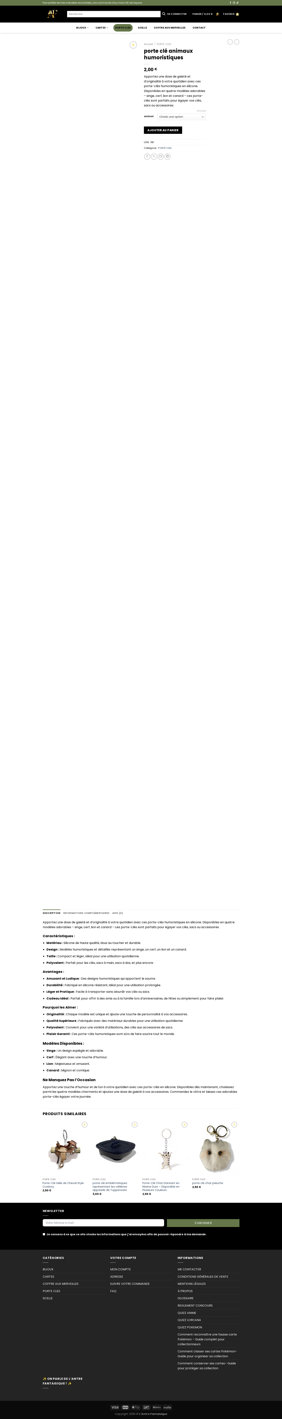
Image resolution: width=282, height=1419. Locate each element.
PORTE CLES (123, 27)
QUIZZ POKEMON (190, 1327)
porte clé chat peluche (207, 1183)
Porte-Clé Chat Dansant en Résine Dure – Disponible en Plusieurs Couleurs (161, 1186)
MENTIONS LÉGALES (192, 1284)
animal (148, 116)
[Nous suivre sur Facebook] (230, 3)
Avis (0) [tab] (117, 913)
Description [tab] (52, 913)
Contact (199, 27)
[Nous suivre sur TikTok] (237, 3)
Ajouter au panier (162, 130)
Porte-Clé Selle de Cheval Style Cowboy (63, 1184)
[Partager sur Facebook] (147, 157)
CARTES (102, 27)
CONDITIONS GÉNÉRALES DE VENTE (203, 1276)
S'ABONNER (203, 1223)
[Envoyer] (164, 14)
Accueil (148, 44)
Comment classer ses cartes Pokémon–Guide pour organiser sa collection (207, 1353)
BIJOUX (82, 27)
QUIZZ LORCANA (189, 1320)
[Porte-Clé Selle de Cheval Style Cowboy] (66, 1148)
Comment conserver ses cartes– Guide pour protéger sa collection (207, 1365)
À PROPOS (185, 1291)
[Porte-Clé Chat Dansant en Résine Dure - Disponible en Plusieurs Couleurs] (165, 1148)
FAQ (113, 1291)
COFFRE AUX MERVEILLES (170, 27)
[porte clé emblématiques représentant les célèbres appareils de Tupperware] (116, 1148)
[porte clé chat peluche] (215, 1148)
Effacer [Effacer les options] (201, 111)
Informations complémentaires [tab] (86, 913)
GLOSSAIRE (186, 1298)
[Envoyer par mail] (161, 157)
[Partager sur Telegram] (167, 157)
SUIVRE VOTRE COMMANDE (130, 1284)
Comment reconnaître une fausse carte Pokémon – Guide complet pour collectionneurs (207, 1339)
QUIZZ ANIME (187, 1313)
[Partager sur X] (154, 157)
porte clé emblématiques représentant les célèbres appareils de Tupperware (110, 1186)
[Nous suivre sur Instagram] (234, 3)
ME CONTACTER (189, 1269)
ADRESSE (116, 1276)
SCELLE (142, 27)
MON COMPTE (120, 1269)
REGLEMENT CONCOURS (195, 1305)
